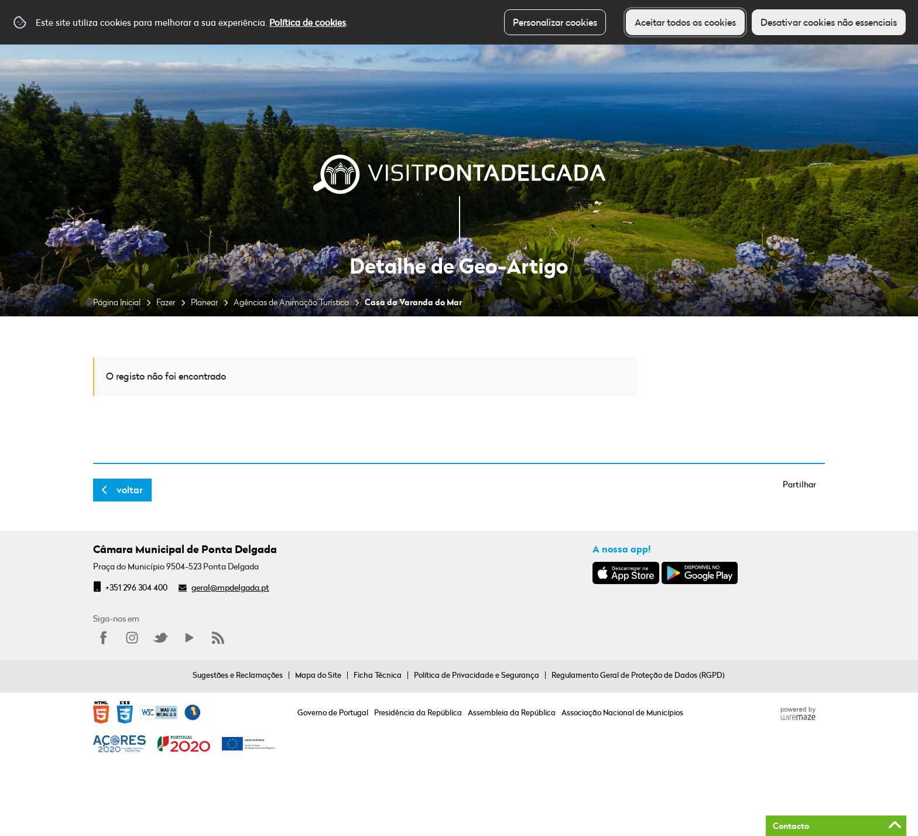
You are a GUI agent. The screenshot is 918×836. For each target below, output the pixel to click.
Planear (204, 302)
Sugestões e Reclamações (238, 675)
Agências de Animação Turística (291, 302)
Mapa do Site (318, 675)
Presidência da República (418, 712)
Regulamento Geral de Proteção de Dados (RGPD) (638, 675)
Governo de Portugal (332, 712)
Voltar (130, 489)
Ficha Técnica (378, 675)
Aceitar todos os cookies (685, 22)
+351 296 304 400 (136, 587)
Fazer (165, 302)
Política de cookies (307, 22)
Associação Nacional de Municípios (622, 712)
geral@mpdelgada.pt (230, 587)
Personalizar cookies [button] (555, 22)
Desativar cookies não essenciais (829, 22)
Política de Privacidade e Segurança (476, 675)
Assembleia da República (512, 712)
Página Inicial (117, 302)
